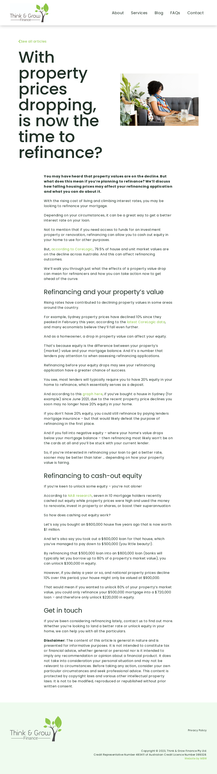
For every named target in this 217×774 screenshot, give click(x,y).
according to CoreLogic (72, 249)
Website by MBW (196, 758)
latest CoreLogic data (146, 322)
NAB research (80, 495)
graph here (93, 394)
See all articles (32, 41)
